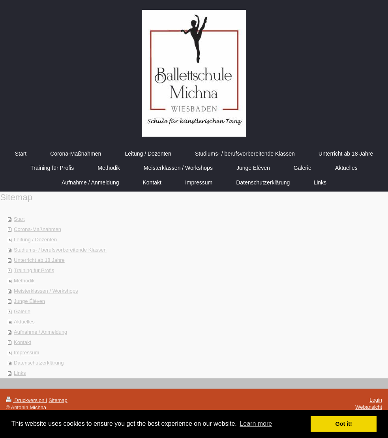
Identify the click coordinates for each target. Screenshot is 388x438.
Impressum (26, 352)
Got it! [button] (344, 424)
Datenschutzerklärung (39, 363)
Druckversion (26, 400)
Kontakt (22, 342)
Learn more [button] (256, 423)
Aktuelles (24, 322)
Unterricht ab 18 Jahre (39, 260)
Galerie (22, 311)
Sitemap (58, 400)
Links (20, 373)
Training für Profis (34, 270)
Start (19, 219)
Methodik (24, 281)
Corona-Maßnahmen (37, 229)
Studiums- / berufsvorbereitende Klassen (60, 250)
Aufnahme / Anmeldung (40, 332)
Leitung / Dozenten (35, 239)
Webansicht (368, 407)
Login (375, 400)
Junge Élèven (29, 301)
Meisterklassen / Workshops (46, 291)
